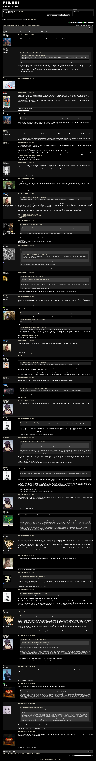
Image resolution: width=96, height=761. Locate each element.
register (21, 11)
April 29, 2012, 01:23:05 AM (26, 400)
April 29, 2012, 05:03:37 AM (26, 468)
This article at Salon (23, 514)
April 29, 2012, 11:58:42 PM (26, 635)
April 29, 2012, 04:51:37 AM (26, 437)
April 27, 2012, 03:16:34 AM (26, 78)
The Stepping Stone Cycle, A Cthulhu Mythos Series (31, 215)
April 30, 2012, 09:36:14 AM (26, 683)
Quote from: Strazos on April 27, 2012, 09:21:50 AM (32, 249)
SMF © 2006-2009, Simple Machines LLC (53, 759)
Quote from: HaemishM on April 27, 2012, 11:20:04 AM (33, 388)
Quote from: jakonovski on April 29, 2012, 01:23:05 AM (33, 422)
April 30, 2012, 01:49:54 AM (26, 666)
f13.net (4, 25)
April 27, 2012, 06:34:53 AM (26, 178)
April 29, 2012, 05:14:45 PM (26, 535)
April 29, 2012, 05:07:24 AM (26, 494)
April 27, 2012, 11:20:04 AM (26, 340)
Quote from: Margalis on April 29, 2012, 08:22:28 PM (33, 639)
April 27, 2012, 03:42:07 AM (26, 113)
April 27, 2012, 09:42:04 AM (26, 272)
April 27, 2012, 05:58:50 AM (26, 162)
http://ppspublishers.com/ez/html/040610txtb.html (30, 155)
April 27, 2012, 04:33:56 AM (26, 142)
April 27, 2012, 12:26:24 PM (26, 358)
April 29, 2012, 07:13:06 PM (26, 555)
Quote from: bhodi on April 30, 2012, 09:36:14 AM (32, 707)
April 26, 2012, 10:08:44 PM (26, 34)
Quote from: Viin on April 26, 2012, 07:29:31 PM (31, 52)
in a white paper (74, 520)
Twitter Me (20, 217)
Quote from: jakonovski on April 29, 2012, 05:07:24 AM (33, 593)
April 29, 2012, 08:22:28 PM (26, 589)
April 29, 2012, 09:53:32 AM (26, 511)
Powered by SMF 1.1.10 (39, 759)
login (16, 11)
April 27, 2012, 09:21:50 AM (26, 220)
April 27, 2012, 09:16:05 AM (26, 193)
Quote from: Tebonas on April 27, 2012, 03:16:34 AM (33, 117)
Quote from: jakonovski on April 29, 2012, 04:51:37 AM (33, 471)
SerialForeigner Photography (23, 110)
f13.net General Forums (12, 25)
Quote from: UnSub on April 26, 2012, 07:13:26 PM (32, 319)
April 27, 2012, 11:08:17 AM (26, 308)
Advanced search (32, 19)
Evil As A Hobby (23, 397)
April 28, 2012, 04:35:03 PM (26, 377)
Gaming (19, 25)
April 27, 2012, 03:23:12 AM (26, 92)
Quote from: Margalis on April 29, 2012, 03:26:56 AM (33, 441)
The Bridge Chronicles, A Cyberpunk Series (29, 214)
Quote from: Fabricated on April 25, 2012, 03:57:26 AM (35, 279)
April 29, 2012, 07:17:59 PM (26, 572)
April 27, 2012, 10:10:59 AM (26, 296)
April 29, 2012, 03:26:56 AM (26, 418)
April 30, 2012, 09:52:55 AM (26, 703)
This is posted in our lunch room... (29, 335)
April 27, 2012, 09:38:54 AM (26, 245)
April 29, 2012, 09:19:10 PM (26, 611)
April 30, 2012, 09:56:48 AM (26, 731)
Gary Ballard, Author (22, 216)
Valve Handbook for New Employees (32, 25)
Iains (25, 108)
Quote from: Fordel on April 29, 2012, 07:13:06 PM (32, 576)
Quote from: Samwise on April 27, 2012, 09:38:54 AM (33, 327)
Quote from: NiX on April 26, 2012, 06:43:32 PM (33, 55)
